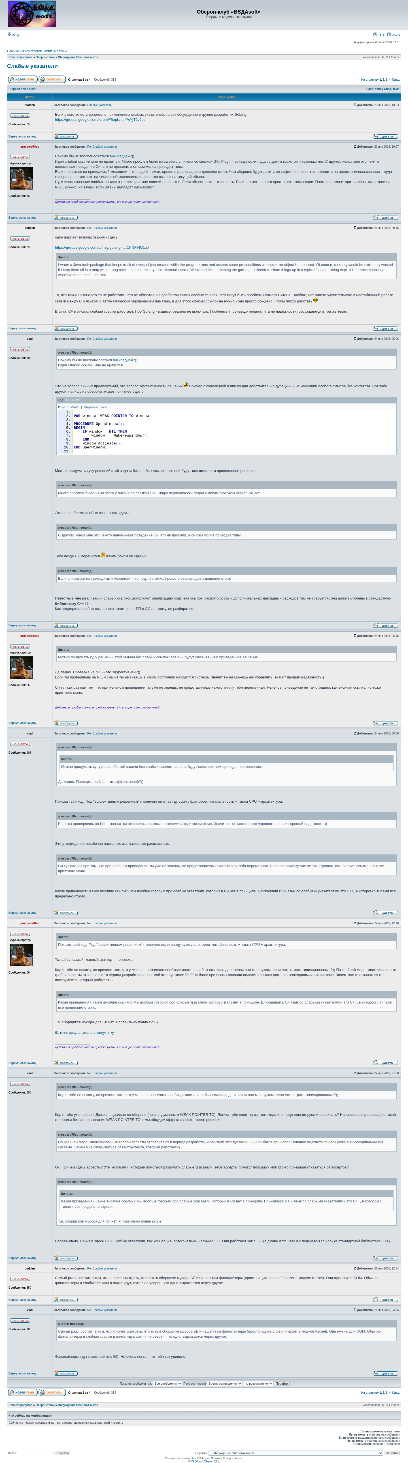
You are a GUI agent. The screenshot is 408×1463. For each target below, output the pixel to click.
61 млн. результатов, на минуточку (84, 1032)
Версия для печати (23, 89)
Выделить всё (95, 407)
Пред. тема (374, 89)
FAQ (378, 35)
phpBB (195, 1458)
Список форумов (20, 57)
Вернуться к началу (22, 136)
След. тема (391, 89)
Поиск (393, 35)
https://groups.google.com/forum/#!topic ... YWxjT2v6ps (100, 119)
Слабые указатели (32, 66)
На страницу (370, 79)
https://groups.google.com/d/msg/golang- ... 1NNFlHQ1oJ (102, 247)
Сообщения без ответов (24, 51)
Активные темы (55, 51)
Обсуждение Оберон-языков (78, 57)
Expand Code (68, 407)
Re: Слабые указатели (102, 146)
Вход (13, 35)
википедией (119, 156)
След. (396, 79)
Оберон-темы (45, 57)
